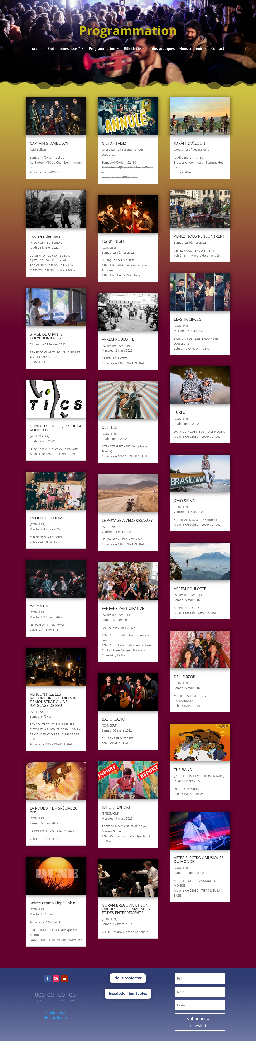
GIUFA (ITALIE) (114, 143)
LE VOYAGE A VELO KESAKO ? (127, 520)
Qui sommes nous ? (64, 49)
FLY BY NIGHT (114, 241)
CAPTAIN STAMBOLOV (49, 143)
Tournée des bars (45, 236)
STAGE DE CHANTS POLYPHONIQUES (46, 336)
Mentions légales (56, 1018)
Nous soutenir (191, 49)
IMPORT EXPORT (116, 807)
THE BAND (183, 769)
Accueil (38, 49)
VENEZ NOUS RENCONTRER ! (199, 236)
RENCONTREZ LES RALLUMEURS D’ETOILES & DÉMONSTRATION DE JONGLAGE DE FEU (53, 700)
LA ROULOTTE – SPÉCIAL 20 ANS (53, 810)
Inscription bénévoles (128, 993)
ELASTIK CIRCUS (187, 319)
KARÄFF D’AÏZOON (189, 143)
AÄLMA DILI (40, 605)
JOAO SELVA (184, 500)
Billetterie (132, 49)
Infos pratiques (162, 49)
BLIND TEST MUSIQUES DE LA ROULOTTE (55, 428)
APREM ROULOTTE (118, 339)
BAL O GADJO (113, 719)
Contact (217, 49)
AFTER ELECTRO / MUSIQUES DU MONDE (199, 859)
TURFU (179, 412)
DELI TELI (110, 427)
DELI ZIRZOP (184, 676)
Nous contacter (127, 978)
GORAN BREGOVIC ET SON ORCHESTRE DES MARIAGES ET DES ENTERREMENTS (126, 909)
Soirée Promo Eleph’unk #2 (53, 902)
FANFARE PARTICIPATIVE (123, 608)
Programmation (102, 49)
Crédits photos (56, 1013)
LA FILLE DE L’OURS (46, 517)
